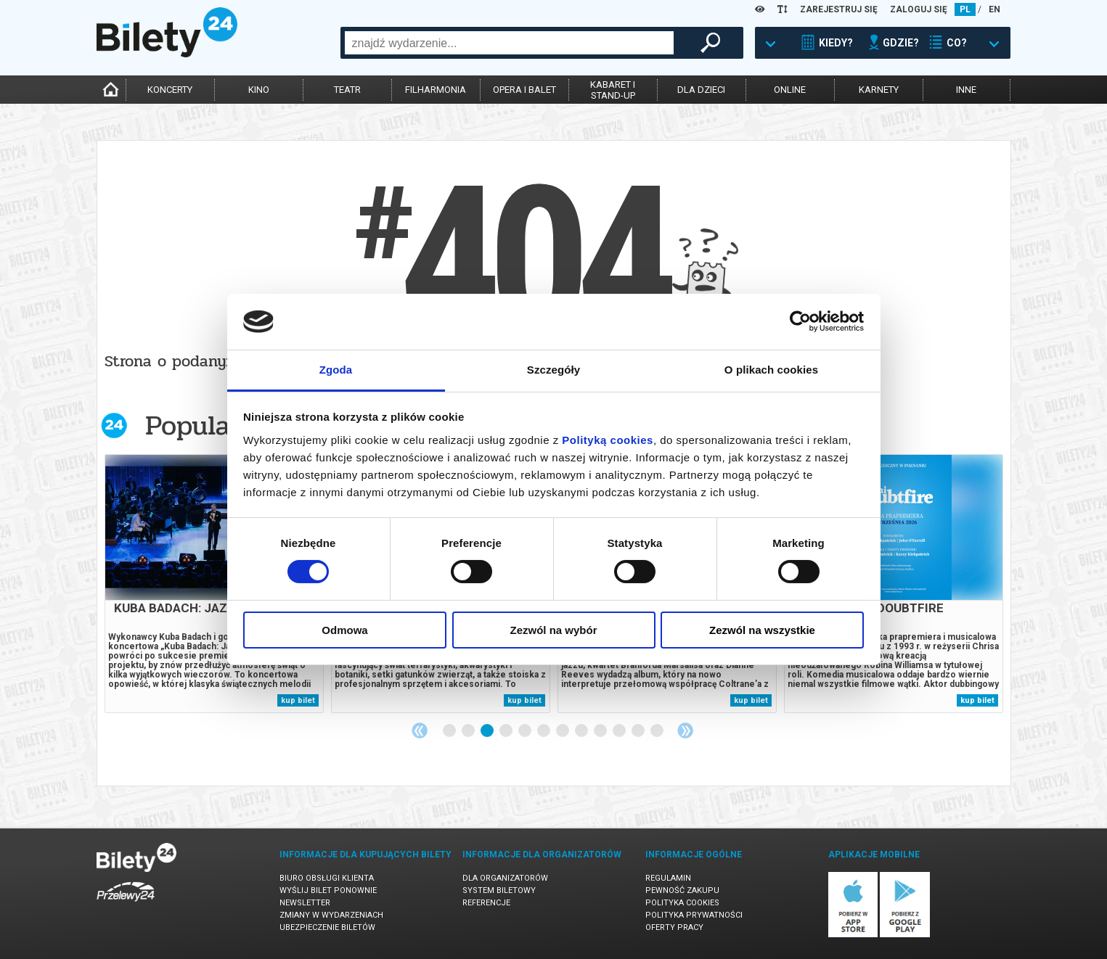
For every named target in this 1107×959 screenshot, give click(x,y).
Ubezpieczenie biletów (327, 927)
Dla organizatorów (505, 878)
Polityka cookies (682, 902)
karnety (879, 89)
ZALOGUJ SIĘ (918, 9)
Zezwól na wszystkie (762, 630)
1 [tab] (450, 731)
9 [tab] (601, 731)
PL (965, 9)
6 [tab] (544, 731)
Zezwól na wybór (553, 630)
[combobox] (509, 43)
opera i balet (524, 89)
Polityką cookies (607, 440)
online (790, 89)
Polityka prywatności (694, 915)
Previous (420, 730)
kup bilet (298, 700)
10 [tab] (620, 731)
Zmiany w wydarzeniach (331, 915)
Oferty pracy (674, 927)
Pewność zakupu (682, 890)
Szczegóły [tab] (553, 369)
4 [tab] (506, 731)
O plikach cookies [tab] (771, 369)
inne (966, 89)
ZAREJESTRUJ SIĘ (839, 9)
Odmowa (344, 630)
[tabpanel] (214, 583)
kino (258, 89)
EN (994, 9)
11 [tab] (639, 731)
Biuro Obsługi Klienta (326, 878)
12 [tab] (657, 731)
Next (685, 730)
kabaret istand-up (612, 90)
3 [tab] (488, 731)
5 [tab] (525, 731)
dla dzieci (701, 89)
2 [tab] (469, 731)
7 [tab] (563, 731)
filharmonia (435, 89)
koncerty (169, 89)
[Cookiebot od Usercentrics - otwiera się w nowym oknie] (800, 321)
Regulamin (668, 878)
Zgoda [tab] (336, 369)
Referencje (486, 902)
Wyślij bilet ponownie (328, 890)
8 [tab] (582, 731)
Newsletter (304, 902)
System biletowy (499, 890)
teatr (347, 89)
